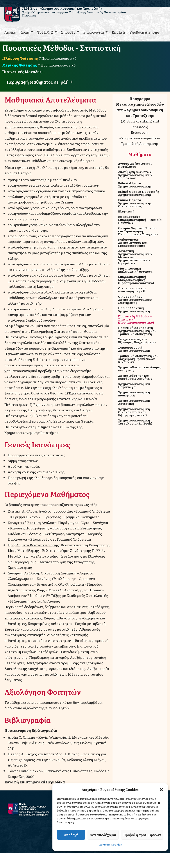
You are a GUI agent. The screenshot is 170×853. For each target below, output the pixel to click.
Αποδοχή (71, 834)
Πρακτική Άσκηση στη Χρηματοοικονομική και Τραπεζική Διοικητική (137, 330)
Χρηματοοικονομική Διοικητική (134, 393)
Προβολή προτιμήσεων (142, 834)
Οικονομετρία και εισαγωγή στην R (132, 289)
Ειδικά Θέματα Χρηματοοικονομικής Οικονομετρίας (135, 203)
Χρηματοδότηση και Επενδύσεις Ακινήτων (135, 377)
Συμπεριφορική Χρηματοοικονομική (134, 349)
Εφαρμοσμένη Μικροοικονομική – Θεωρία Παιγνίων (140, 219)
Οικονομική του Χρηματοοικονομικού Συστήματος (135, 299)
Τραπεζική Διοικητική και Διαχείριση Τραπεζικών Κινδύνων (138, 358)
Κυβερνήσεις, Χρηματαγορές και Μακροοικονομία (132, 242)
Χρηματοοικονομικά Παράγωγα (134, 385)
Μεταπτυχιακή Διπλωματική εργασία (135, 270)
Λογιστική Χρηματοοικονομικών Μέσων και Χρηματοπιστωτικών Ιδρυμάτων (135, 256)
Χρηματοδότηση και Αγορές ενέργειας (139, 368)
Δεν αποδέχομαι (103, 834)
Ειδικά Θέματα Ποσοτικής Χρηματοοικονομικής (138, 193)
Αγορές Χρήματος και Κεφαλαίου (135, 165)
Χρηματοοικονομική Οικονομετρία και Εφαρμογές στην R (134, 412)
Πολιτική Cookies (110, 844)
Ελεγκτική (126, 211)
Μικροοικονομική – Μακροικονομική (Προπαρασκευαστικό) (136, 279)
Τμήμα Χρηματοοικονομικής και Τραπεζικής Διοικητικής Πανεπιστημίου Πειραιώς (74, 13)
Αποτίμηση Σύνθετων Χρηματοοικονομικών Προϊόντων (135, 174)
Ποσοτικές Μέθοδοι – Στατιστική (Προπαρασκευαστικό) (136, 319)
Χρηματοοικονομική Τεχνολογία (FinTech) (135, 421)
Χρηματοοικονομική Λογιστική (134, 402)
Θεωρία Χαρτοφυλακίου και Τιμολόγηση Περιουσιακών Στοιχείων (138, 231)
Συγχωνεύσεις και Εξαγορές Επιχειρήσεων (137, 340)
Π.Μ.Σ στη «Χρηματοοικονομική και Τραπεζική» (62, 8)
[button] (161, 789)
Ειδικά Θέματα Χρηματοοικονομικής (135, 184)
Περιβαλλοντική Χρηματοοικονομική (134, 309)
